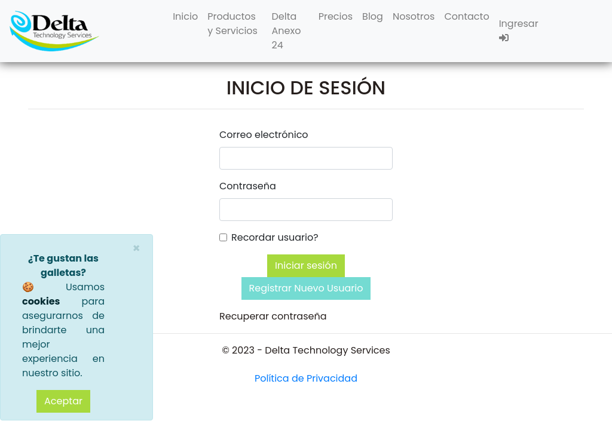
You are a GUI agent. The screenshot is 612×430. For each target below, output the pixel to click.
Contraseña (247, 186)
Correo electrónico (263, 135)
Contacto (466, 16)
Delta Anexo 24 (286, 31)
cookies (41, 301)
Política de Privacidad (306, 378)
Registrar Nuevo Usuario (306, 288)
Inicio (185, 16)
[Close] (136, 248)
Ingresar (518, 29)
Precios (336, 16)
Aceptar (63, 401)
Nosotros (413, 16)
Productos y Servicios (232, 24)
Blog (372, 16)
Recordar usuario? (275, 237)
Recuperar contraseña (273, 316)
